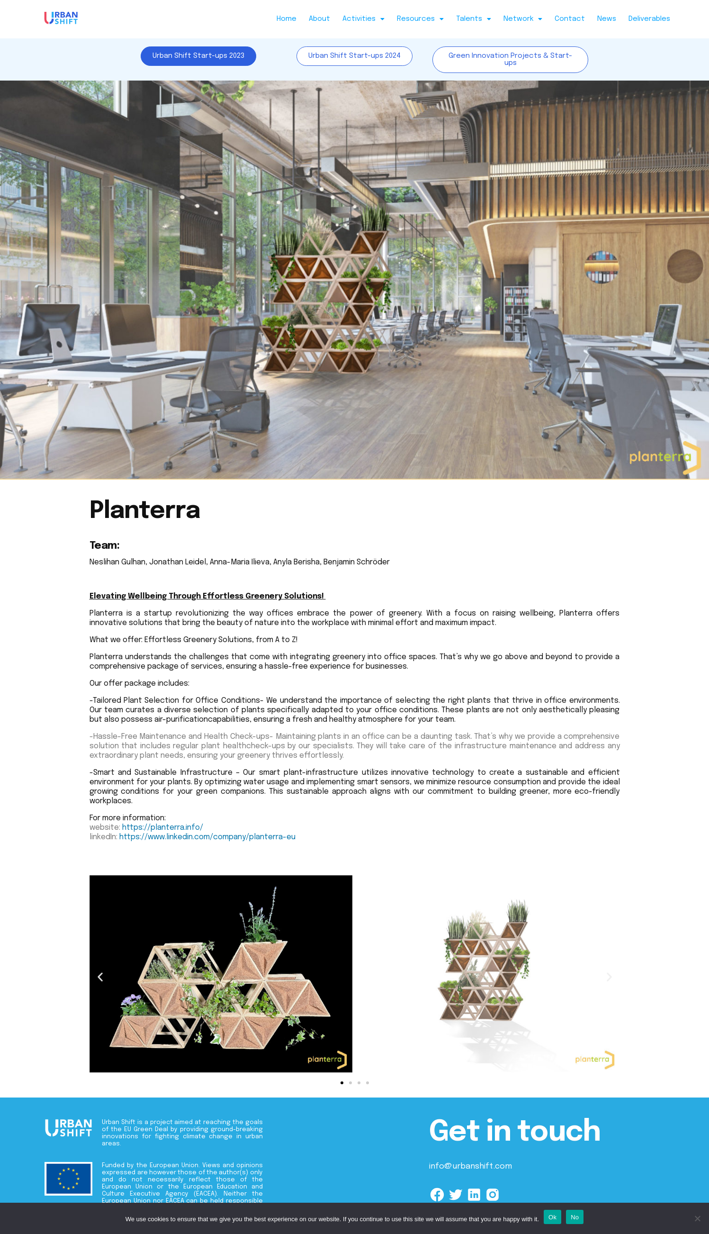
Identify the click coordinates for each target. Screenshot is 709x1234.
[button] (363, 19)
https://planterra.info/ (162, 828)
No (575, 1217)
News (606, 19)
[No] (697, 1218)
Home (286, 19)
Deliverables (649, 19)
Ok (552, 1217)
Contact (570, 19)
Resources (420, 19)
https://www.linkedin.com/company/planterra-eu (207, 837)
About (319, 19)
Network (522, 19)
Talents (473, 19)
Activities (363, 19)
